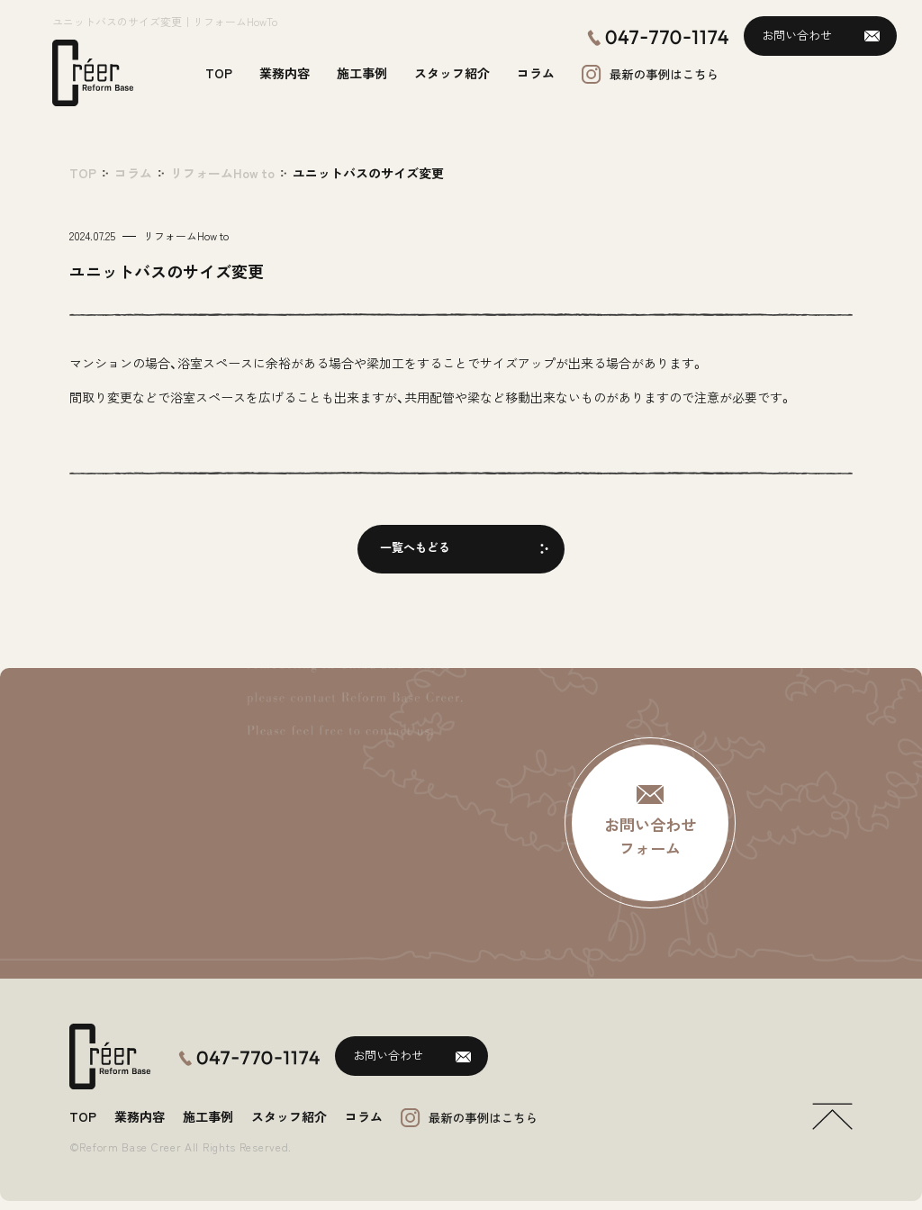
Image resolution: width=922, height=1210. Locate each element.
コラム (133, 173)
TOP (82, 173)
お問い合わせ (797, 34)
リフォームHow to (222, 173)
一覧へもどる (415, 546)
